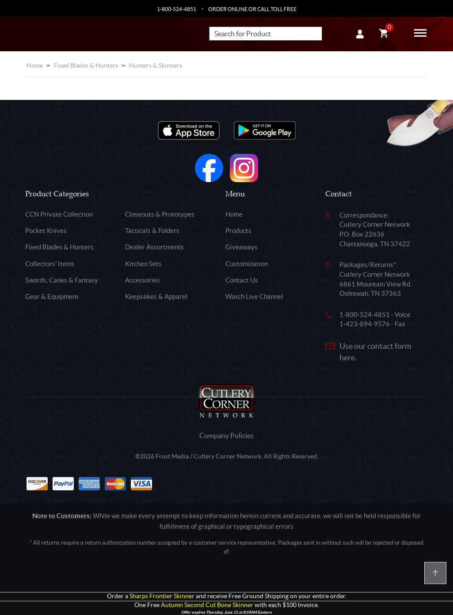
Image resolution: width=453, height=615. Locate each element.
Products (238, 230)
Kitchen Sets (143, 263)
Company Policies (226, 435)
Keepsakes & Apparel (156, 296)
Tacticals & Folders (152, 230)
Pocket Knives (46, 230)
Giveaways (241, 247)
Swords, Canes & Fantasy (61, 280)
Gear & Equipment (52, 296)
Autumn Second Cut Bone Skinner (207, 605)
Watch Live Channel (254, 296)
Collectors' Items (50, 263)
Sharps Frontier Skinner (161, 596)
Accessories (142, 280)
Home (35, 65)
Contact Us (241, 280)
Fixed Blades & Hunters (86, 65)
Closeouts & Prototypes (159, 214)
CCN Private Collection (59, 214)
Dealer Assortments (154, 247)
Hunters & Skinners (155, 65)
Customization (246, 263)
